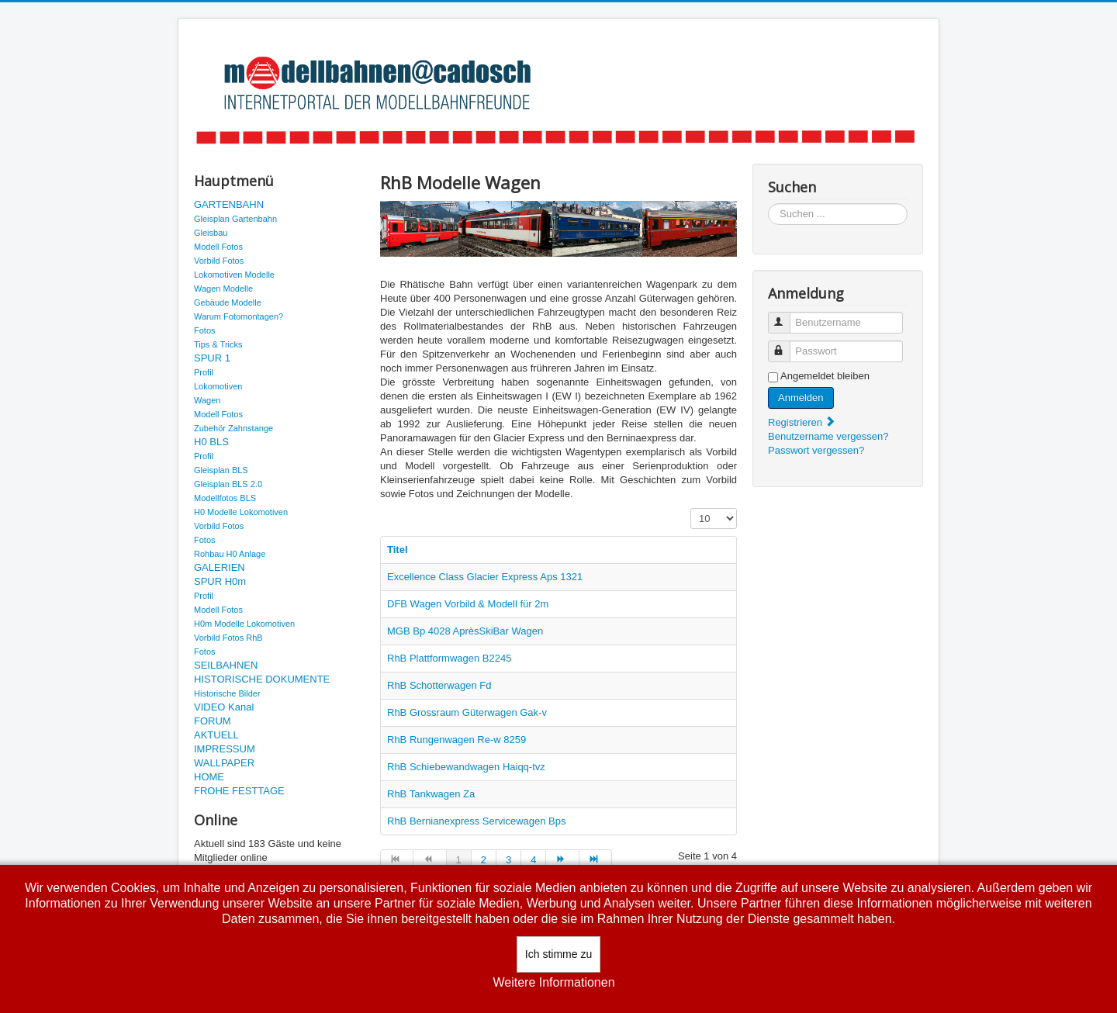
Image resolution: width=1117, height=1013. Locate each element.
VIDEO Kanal (224, 707)
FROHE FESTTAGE (239, 791)
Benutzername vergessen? (828, 436)
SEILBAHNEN (226, 665)
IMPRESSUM (224, 749)
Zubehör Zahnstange (233, 428)
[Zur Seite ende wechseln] (595, 860)
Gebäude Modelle (227, 302)
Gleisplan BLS (221, 470)
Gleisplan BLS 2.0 (228, 484)
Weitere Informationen (553, 982)
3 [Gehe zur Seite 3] (508, 860)
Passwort (786, 344)
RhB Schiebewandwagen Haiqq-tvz (466, 767)
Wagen (207, 400)
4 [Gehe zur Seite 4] (533, 860)
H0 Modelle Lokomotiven (241, 512)
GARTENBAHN (229, 204)
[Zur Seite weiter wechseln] (562, 860)
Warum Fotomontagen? (238, 316)
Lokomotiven (218, 386)
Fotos (205, 330)
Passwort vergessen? (816, 450)
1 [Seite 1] (459, 860)
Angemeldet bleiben (825, 376)
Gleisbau (210, 232)
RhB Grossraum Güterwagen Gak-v (467, 712)
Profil (203, 372)
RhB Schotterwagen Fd (439, 685)
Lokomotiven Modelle (234, 274)
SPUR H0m (220, 581)
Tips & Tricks (218, 344)
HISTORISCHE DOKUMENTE (262, 679)
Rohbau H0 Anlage (229, 553)
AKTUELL (216, 735)
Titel (397, 549)
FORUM (212, 721)
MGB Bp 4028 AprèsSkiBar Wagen (465, 631)
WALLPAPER (224, 763)
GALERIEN (219, 567)
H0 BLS (211, 442)
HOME (209, 777)
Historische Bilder (227, 693)
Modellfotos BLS (225, 498)
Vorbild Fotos (219, 260)
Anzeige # (690, 508)
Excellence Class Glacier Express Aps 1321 (485, 577)
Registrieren (802, 422)
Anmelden (801, 397)
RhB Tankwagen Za (431, 794)
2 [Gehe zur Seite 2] (483, 860)
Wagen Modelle (223, 288)
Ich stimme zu (558, 954)
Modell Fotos (218, 246)
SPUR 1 (212, 358)
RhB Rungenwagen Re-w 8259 (456, 739)
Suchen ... (768, 203)
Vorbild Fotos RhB (228, 637)
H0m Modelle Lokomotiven (244, 623)
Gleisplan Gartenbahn (235, 218)
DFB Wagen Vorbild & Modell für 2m (467, 604)
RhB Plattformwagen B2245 (449, 658)
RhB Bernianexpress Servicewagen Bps (476, 821)
